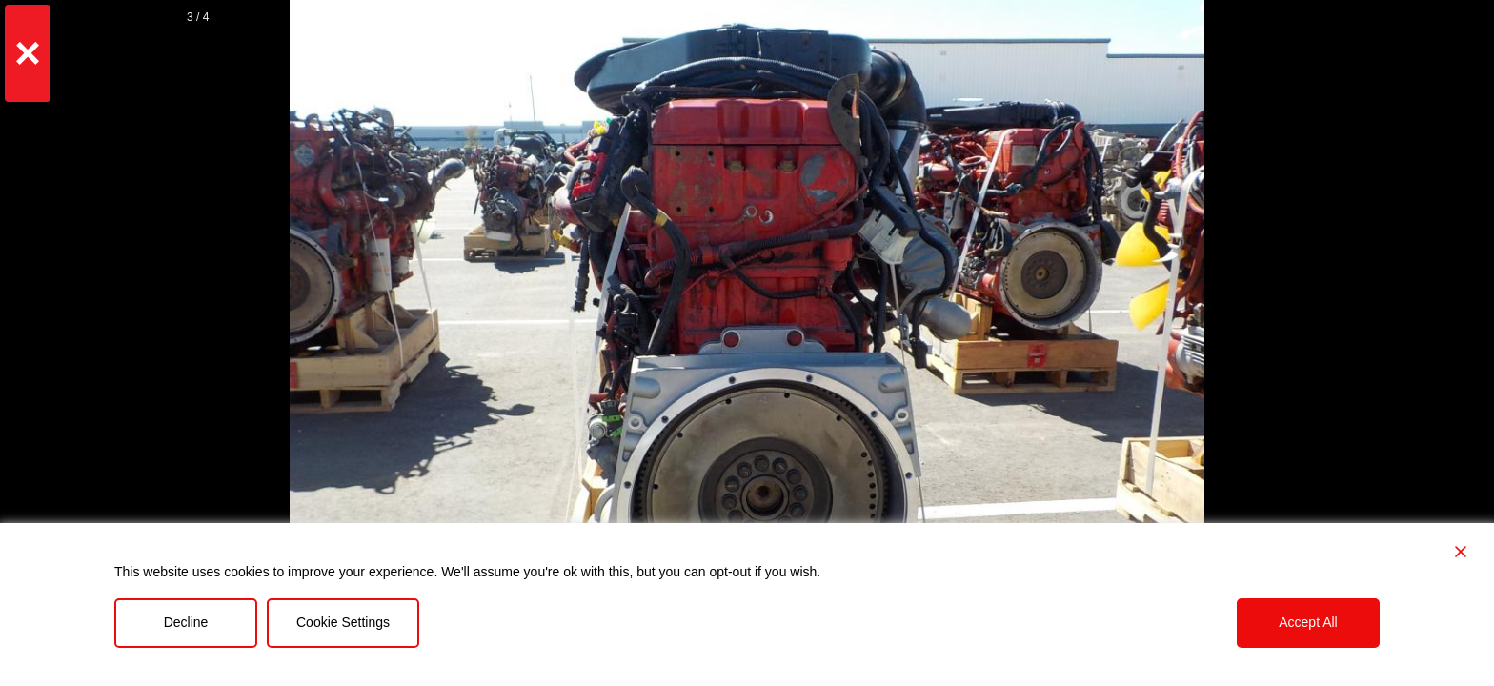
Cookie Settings (343, 622)
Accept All (1308, 622)
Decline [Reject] (186, 622)
